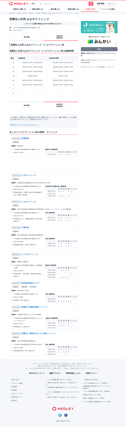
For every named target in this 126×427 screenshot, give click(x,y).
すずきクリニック (29, 175)
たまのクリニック (29, 202)
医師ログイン (91, 373)
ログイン (111, 4)
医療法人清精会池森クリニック (34, 307)
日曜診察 (24, 287)
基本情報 (27, 37)
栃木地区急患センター (31, 283)
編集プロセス (54, 373)
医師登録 (100, 4)
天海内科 (25, 227)
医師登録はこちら (73, 373)
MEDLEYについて (36, 373)
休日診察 (33, 287)
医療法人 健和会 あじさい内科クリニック (39, 333)
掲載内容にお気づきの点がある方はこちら (24, 125)
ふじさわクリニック (30, 254)
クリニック (16, 138)
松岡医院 (25, 138)
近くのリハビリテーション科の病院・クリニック (97, 67)
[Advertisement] (43, 165)
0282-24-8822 (17, 30)
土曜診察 (15, 142)
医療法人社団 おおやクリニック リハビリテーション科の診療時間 (98, 61)
